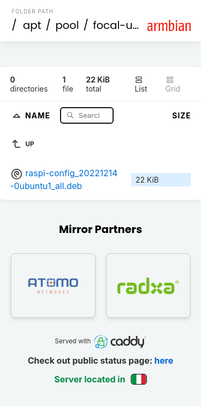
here (163, 360)
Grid (173, 84)
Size (181, 115)
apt (32, 25)
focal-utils (120, 25)
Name (39, 114)
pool (67, 25)
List (141, 84)
